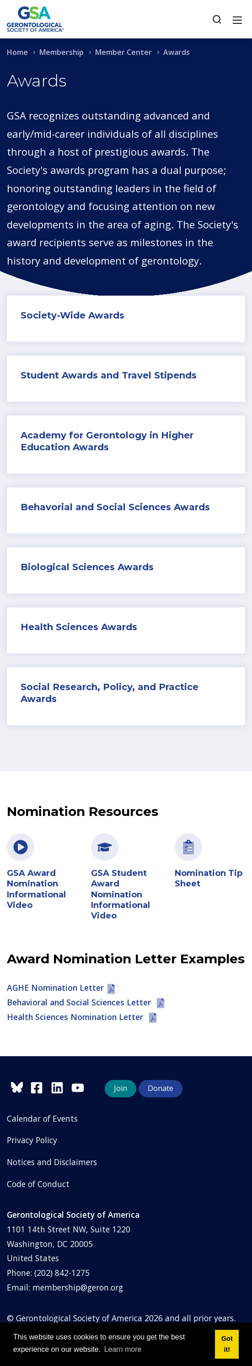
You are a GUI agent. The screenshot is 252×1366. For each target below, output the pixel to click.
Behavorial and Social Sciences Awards (115, 507)
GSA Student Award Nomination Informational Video (120, 894)
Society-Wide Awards (72, 315)
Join (120, 1088)
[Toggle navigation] (237, 19)
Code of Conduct (38, 1183)
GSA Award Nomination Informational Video (36, 889)
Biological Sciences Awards (87, 567)
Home (17, 52)
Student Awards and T (74, 375)
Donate (160, 1088)
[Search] (216, 19)
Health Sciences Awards (79, 626)
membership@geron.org (77, 1287)
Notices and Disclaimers (52, 1161)
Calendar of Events (42, 1118)
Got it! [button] (227, 1344)
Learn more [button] (123, 1349)
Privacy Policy (32, 1139)
